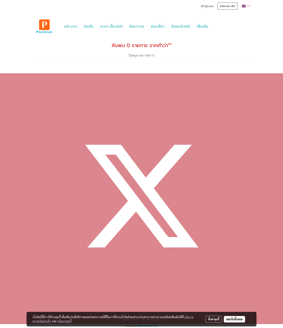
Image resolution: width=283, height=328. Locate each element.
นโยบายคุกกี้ (65, 321)
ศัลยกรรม (136, 26)
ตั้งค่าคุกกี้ (213, 319)
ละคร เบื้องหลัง (111, 26)
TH (246, 6)
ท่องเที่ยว (158, 26)
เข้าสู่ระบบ (207, 6)
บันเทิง (89, 26)
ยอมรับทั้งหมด (234, 319)
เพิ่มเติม (202, 26)
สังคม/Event (180, 26)
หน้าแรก (70, 26)
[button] (215, 26)
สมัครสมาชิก (227, 6)
